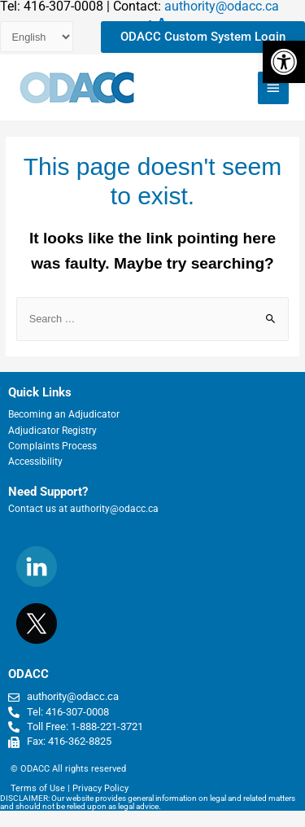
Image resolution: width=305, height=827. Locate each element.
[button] (284, 62)
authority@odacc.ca (114, 508)
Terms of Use (38, 788)
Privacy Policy (100, 788)
